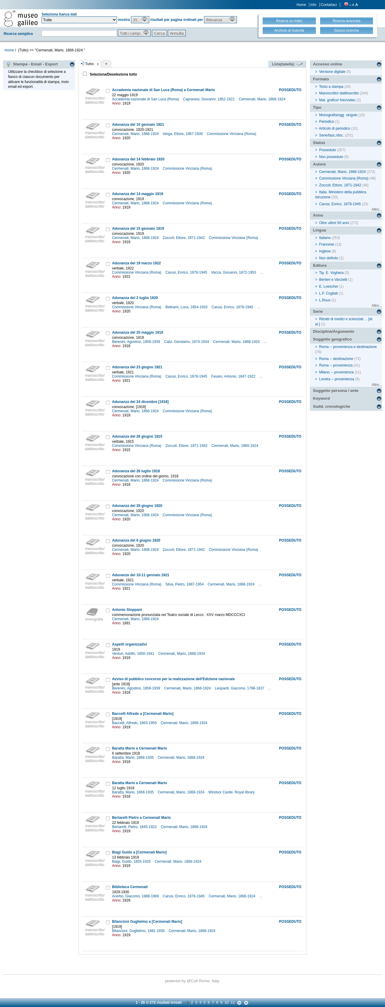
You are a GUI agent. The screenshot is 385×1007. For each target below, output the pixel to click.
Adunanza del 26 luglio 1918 (136, 471)
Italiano (325, 238)
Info (313, 5)
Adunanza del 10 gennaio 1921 (138, 124)
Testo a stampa (331, 87)
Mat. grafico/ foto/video (337, 100)
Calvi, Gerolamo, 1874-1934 (187, 342)
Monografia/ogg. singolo (338, 115)
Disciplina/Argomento (333, 331)
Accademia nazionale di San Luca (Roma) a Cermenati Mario (163, 90)
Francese (326, 244)
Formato (321, 79)
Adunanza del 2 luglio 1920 (135, 298)
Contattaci (329, 5)
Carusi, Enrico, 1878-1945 (186, 272)
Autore (319, 164)
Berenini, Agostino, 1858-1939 (136, 342)
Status (319, 142)
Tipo (317, 107)
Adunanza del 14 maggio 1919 (137, 194)
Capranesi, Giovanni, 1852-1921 (209, 99)
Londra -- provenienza (336, 379)
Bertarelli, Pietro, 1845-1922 (135, 827)
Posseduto (327, 150)
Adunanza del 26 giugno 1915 (137, 436)
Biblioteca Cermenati (129, 887)
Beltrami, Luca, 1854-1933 (187, 307)
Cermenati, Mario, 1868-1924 (262, 99)
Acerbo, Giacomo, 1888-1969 (136, 896)
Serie (318, 311)
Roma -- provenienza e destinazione (348, 347)
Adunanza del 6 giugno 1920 (136, 540)
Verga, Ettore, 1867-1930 (183, 134)
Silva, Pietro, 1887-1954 (185, 584)
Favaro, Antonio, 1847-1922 (233, 376)
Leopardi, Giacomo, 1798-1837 (240, 688)
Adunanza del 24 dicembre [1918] (140, 402)
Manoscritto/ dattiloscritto (339, 93)
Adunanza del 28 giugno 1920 (137, 506)
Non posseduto (331, 157)
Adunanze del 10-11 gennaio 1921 (140, 575)
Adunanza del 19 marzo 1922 (136, 263)
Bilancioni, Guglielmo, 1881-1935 (138, 931)
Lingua (319, 230)
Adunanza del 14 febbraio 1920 (138, 159)
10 (227, 1002)
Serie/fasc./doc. (331, 135)
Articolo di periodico (334, 128)
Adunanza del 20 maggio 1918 (137, 332)
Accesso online (327, 64)
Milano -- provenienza (336, 372)
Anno (318, 215)
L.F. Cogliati (328, 293)
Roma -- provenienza (336, 365)
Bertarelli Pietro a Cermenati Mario (141, 818)
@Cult (193, 981)
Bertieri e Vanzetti (333, 280)
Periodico (326, 121)
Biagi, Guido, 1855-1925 (132, 861)
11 (233, 1002)
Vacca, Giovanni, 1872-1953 (234, 272)
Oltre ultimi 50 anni (334, 223)
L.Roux (325, 300)
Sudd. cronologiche (331, 406)
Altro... (377, 209)
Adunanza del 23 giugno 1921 (137, 367)
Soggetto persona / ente (335, 390)
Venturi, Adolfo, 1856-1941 (133, 654)
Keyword (321, 398)
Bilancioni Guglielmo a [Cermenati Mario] (147, 921)
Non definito (328, 258)
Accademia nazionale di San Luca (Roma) (146, 99)
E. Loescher (328, 286)
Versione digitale (332, 72)
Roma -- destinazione (336, 359)
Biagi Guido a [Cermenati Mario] (139, 852)
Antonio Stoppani (127, 610)
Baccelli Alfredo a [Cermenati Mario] (143, 714)
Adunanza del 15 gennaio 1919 (138, 228)
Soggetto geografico (332, 339)
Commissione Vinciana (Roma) (232, 134)
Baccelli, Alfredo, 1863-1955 (135, 723)
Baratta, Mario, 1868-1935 (133, 757)
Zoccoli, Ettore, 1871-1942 (184, 238)
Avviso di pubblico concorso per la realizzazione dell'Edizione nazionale (173, 679)
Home (301, 5)
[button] (140, 19)
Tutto (89, 64)
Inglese (325, 251)
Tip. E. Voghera (331, 273)
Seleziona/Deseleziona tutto (113, 74)
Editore (320, 265)
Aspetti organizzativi (129, 644)
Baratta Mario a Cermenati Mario (139, 748)
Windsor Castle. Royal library (232, 792)
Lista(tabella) (287, 64)
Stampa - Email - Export (32, 64)
